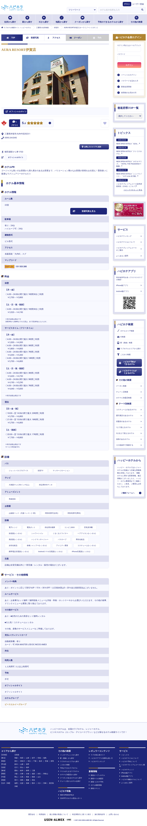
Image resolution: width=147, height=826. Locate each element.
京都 (27, 774)
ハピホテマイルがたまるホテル (127, 372)
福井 (27, 767)
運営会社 (31, 814)
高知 (33, 780)
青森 (16, 758)
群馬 (52, 761)
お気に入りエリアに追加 (91, 147)
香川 (16, 780)
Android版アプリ (129, 291)
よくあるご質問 (129, 256)
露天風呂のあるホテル (129, 415)
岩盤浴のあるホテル (129, 421)
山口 (39, 777)
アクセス (54, 38)
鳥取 (27, 777)
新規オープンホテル (97, 775)
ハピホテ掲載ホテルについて (130, 779)
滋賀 (33, 774)
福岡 (16, 783)
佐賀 (21, 783)
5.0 (24, 123)
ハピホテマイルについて (129, 242)
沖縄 (16, 786)
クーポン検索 (129, 386)
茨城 (46, 761)
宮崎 (44, 783)
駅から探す (27, 19)
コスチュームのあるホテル (129, 410)
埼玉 (29, 761)
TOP (11, 38)
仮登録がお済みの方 (128, 93)
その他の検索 (136, 19)
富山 (21, 767)
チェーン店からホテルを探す (69, 781)
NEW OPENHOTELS (66, 795)
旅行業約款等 (100, 814)
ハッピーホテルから (129, 460)
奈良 (39, 774)
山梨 (21, 764)
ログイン (129, 65)
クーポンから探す (82, 19)
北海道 (16, 755)
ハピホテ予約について (128, 761)
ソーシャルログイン (128, 75)
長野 (27, 764)
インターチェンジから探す (68, 755)
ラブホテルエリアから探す (129, 349)
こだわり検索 (124, 355)
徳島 (21, 780)
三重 (33, 770)
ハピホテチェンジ (126, 770)
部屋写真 (32, 38)
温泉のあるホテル (129, 439)
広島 (21, 777)
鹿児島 (51, 783)
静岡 (27, 770)
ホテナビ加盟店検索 (129, 398)
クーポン (76, 38)
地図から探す (61, 19)
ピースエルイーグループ (15, 704)
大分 (39, 783)
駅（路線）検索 (124, 343)
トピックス (124, 132)
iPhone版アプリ (129, 285)
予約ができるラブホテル (67, 768)
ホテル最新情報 (95, 785)
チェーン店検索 (129, 392)
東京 (16, 761)
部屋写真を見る (84, 211)
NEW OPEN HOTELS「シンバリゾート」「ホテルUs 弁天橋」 (129, 173)
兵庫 (21, 774)
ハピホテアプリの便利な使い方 (101, 758)
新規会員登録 (126, 87)
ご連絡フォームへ (128, 493)
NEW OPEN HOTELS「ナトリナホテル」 (129, 150)
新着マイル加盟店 (96, 778)
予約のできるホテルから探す (110, 19)
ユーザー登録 (138, 4)
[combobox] (118, 10)
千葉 (34, 761)
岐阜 (21, 770)
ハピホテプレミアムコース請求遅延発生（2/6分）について (129, 183)
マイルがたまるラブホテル (68, 771)
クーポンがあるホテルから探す (70, 778)
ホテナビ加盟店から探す (67, 775)
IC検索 (121, 337)
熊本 (33, 783)
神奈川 (22, 761)
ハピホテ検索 (125, 324)
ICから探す (44, 19)
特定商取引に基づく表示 (81, 814)
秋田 (21, 758)
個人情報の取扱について (58, 814)
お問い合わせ (114, 814)
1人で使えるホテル (129, 427)
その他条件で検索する (129, 445)
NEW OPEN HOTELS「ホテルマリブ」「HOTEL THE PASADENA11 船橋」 (129, 161)
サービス (122, 229)
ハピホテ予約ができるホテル (127, 363)
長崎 (27, 783)
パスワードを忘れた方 (129, 81)
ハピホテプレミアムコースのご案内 (129, 249)
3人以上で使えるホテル (129, 433)
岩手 (33, 758)
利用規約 (42, 814)
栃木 (40, 761)
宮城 (39, 758)
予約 (97, 38)
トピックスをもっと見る (133, 190)
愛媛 (27, 780)
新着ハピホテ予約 (96, 782)
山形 (27, 758)
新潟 (16, 764)
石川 (16, 767)
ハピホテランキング (129, 236)
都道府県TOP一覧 (128, 107)
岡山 (16, 777)
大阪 (16, 774)
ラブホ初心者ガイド (97, 755)
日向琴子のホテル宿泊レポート (70, 798)
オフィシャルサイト (15, 157)
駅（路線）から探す (66, 758)
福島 (44, 758)
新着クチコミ (94, 788)
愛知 (16, 770)
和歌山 (45, 774)
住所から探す (10, 19)
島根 (33, 777)
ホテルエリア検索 (125, 331)
